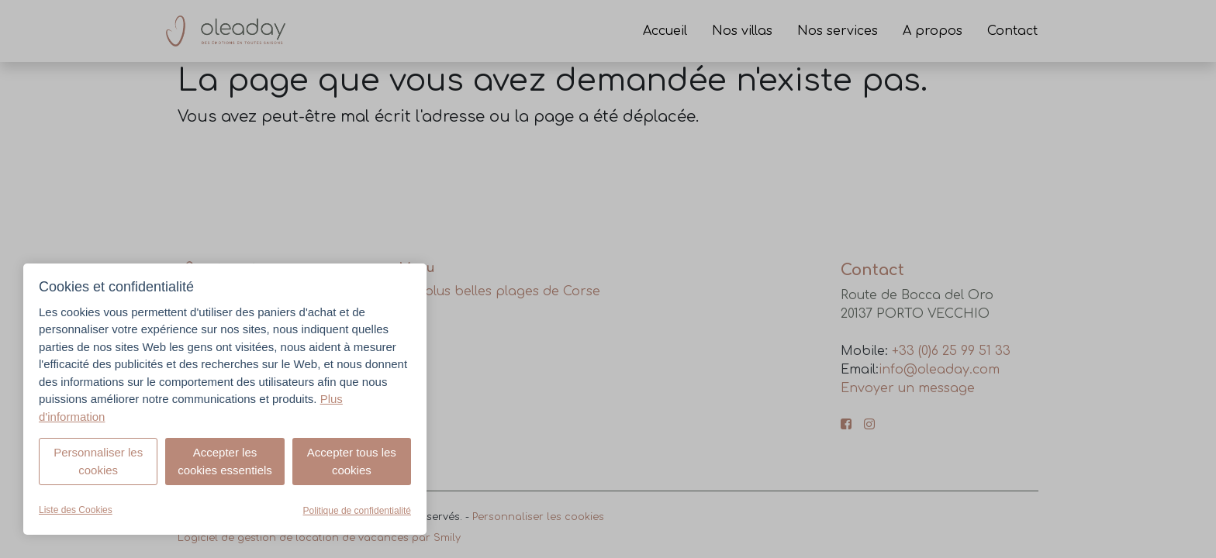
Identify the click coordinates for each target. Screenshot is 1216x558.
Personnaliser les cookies (98, 461)
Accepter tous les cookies (351, 461)
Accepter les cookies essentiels (225, 461)
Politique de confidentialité (357, 510)
